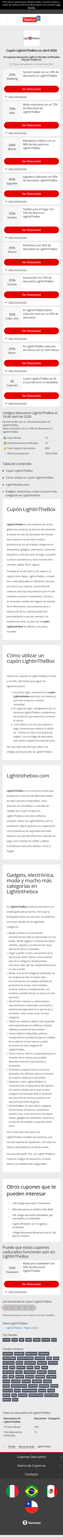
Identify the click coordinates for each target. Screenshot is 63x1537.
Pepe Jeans (42, 1363)
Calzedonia (37, 1381)
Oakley (17, 1390)
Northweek (44, 1386)
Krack (15, 1400)
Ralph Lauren (31, 1353)
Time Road (33, 1386)
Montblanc (42, 1372)
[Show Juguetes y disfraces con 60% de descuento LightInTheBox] (31, 193)
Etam (49, 1358)
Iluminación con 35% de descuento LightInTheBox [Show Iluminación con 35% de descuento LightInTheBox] (38, 279)
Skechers (6, 1400)
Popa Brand (7, 1353)
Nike (21, 1340)
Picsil (37, 1367)
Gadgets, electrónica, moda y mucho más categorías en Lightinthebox (31, 493)
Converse (45, 1340)
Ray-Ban (54, 1386)
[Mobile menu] (8, 19)
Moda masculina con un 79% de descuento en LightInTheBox (28, 430)
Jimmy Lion (7, 1390)
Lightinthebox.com (17, 484)
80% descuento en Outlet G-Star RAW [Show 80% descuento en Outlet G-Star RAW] (32, 1209)
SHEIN (14, 1340)
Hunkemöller (30, 1363)
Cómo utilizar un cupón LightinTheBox (30, 477)
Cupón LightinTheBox (19, 471)
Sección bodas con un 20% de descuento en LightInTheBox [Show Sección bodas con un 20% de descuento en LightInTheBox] (41, 74)
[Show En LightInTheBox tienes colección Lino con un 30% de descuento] (31, 330)
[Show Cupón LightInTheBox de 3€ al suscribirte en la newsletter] (31, 395)
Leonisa (6, 1381)
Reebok (36, 1340)
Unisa (12, 1367)
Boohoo (19, 1363)
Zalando (6, 1340)
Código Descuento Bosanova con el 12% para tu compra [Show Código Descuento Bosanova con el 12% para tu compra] (34, 1234)
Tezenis (19, 1372)
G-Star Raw (53, 1363)
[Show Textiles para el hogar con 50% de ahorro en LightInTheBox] (31, 229)
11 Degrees (51, 1376)
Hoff (5, 1376)
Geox (14, 1395)
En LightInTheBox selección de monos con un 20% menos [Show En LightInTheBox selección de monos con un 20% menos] (41, 348)
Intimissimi (19, 1353)
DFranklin (26, 1381)
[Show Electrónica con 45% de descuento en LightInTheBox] (31, 262)
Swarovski (16, 1381)
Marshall (52, 1372)
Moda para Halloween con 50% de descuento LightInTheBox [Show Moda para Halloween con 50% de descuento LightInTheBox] (39, 1267)
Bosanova (21, 1367)
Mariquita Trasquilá (25, 1358)
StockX (44, 1367)
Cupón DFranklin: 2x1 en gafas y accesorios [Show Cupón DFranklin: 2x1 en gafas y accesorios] (29, 1225)
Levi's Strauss (8, 1363)
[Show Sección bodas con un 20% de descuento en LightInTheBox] (31, 88)
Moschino (29, 1376)
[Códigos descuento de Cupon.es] (4, 1446)
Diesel (56, 1358)
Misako (6, 1386)
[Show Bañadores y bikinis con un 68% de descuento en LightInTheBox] (31, 161)
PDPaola (42, 1390)
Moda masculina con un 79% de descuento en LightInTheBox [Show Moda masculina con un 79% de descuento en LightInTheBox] (40, 108)
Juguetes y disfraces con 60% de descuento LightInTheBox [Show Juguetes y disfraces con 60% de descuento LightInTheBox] (40, 178)
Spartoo (6, 1395)
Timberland (40, 1358)
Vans (54, 1340)
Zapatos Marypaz (36, 1395)
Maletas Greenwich (19, 1386)
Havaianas (23, 1395)
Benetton (19, 1376)
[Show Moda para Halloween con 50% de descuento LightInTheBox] (31, 1283)
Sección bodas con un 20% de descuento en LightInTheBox (26, 423)
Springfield (40, 1376)
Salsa (5, 1367)
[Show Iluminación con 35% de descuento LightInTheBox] (31, 294)
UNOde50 (47, 1381)
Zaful (11, 1376)
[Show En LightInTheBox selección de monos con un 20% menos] (31, 363)
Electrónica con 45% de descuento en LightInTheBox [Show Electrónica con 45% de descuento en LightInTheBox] (40, 247)
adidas (28, 1340)
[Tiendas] (12, 1446)
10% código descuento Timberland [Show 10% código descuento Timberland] (31, 1203)
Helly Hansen (8, 1372)
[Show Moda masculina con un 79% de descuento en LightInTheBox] (31, 125)
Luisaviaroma (30, 1372)
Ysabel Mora (43, 1353)
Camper (51, 1390)
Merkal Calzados (51, 1395)
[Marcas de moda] (27, 1446)
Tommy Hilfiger (9, 1358)
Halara (29, 1367)
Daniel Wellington (29, 1390)
